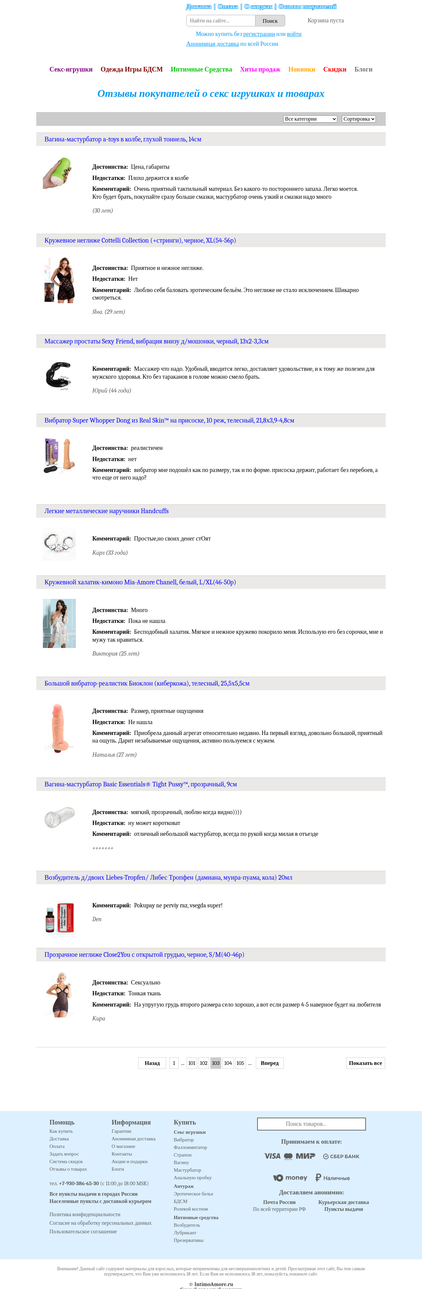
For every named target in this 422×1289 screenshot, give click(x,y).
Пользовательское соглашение (83, 1231)
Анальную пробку (193, 1178)
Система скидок (66, 1161)
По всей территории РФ (279, 1205)
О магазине (124, 1146)
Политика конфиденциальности (84, 1214)
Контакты (122, 1154)
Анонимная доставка (212, 44)
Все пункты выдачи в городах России (93, 1194)
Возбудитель (187, 1225)
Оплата (228, 6)
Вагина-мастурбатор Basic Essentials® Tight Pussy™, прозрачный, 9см (141, 784)
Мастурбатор (187, 1170)
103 (216, 1063)
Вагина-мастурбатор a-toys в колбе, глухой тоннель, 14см (123, 139)
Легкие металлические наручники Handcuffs (107, 511)
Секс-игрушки (71, 69)
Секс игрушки (190, 1132)
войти (294, 34)
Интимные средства (196, 1217)
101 (191, 1063)
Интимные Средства (201, 69)
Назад (152, 1063)
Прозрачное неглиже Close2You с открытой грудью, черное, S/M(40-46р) (145, 954)
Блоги (363, 69)
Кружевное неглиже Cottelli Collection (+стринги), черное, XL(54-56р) (140, 240)
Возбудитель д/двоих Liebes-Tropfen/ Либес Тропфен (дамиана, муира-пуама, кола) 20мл (168, 877)
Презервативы (188, 1240)
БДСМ (181, 1201)
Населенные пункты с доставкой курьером (100, 1201)
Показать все (365, 1063)
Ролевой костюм (191, 1209)
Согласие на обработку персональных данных (100, 1223)
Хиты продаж (260, 69)
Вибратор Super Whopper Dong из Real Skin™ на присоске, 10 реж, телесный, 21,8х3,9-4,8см (169, 420)
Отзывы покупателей (308, 6)
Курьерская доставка (343, 1202)
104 (228, 1063)
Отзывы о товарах (68, 1169)
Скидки (335, 69)
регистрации (259, 34)
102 (204, 1063)
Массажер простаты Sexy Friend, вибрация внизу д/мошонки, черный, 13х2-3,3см (156, 341)
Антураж (184, 1186)
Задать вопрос (64, 1154)
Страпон (183, 1155)
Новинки (302, 69)
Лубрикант (185, 1233)
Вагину (181, 1162)
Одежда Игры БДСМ (132, 69)
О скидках (258, 6)
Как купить (61, 1131)
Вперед (270, 1063)
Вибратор (184, 1140)
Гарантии (122, 1131)
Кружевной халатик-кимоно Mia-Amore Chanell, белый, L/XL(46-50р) (140, 582)
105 (240, 1063)
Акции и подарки (130, 1161)
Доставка (198, 6)
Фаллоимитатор (190, 1147)
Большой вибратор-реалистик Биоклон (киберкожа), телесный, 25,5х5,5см (147, 683)
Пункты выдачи (343, 1209)
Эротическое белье (193, 1194)
